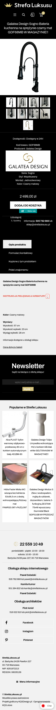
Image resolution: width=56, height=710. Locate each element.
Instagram (18, 631)
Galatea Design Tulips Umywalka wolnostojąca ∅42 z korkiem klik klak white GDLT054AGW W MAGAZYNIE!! (41, 447)
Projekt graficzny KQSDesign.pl (17, 701)
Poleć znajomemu (18, 269)
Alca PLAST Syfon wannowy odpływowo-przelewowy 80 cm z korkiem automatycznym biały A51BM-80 (14, 447)
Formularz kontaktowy (20, 253)
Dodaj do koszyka (28, 205)
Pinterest (18, 640)
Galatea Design (34, 148)
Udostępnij (15, 217)
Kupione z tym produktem (22, 261)
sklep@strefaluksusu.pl (38, 224)
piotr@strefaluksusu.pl (35, 612)
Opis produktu (17, 244)
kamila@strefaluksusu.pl (35, 588)
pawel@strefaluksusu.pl (35, 579)
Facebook (18, 622)
